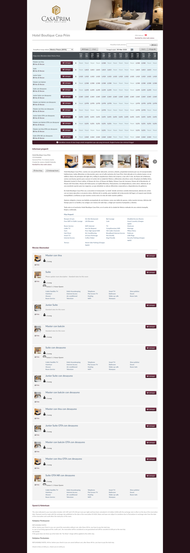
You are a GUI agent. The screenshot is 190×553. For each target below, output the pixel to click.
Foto (36, 64)
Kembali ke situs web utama (144, 38)
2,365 (81, 97)
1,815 (87, 70)
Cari (154, 45)
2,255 (87, 90)
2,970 (87, 103)
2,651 (81, 117)
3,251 (87, 123)
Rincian (42, 64)
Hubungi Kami (52, 171)
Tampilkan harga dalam (41, 50)
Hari (94, 49)
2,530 (104, 63)
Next (155, 162)
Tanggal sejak (111, 50)
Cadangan (67, 63)
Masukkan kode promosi (118, 44)
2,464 (87, 137)
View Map (38, 171)
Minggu (85, 49)
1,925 (81, 76)
